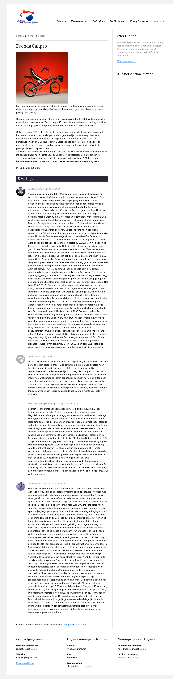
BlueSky (134, 657)
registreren (81, 624)
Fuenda (31, 36)
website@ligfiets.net (26, 657)
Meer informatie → (126, 61)
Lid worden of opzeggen (79, 666)
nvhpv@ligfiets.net (76, 649)
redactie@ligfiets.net (26, 649)
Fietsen (20, 36)
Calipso (42, 36)
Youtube (122, 657)
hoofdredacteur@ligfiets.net (132, 649)
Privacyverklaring (25, 663)
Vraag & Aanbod (139, 21)
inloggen (68, 624)
